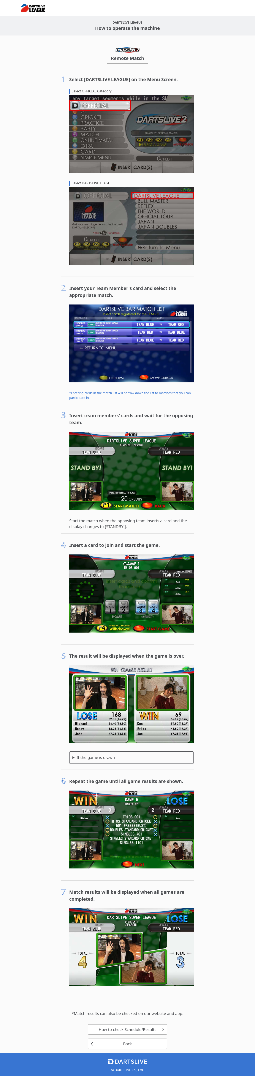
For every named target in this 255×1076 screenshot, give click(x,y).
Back (127, 1043)
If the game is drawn (96, 757)
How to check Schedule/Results (127, 1029)
